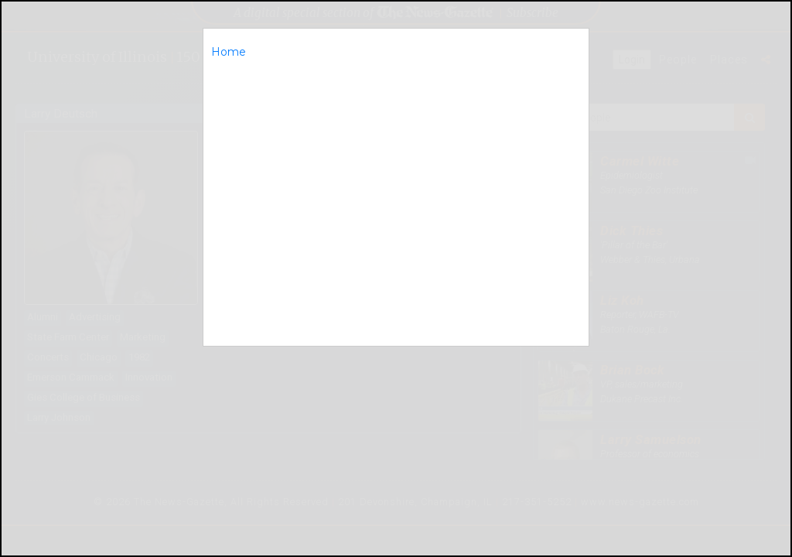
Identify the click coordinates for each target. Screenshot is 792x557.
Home (228, 51)
